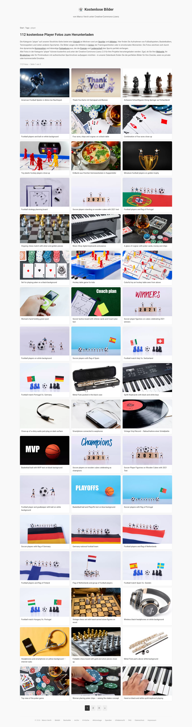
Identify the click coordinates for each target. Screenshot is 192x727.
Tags (27, 28)
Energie (83, 48)
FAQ (129, 720)
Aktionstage (97, 720)
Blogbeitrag (25, 55)
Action (91, 45)
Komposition (40, 48)
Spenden (108, 720)
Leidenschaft (96, 48)
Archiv (76, 720)
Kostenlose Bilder (95, 9)
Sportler (101, 41)
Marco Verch (46, 720)
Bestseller (67, 720)
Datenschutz (139, 720)
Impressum (152, 720)
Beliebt (57, 720)
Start (22, 28)
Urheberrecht (120, 720)
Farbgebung (64, 48)
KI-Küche (85, 720)
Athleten (113, 41)
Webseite (160, 51)
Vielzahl (76, 41)
